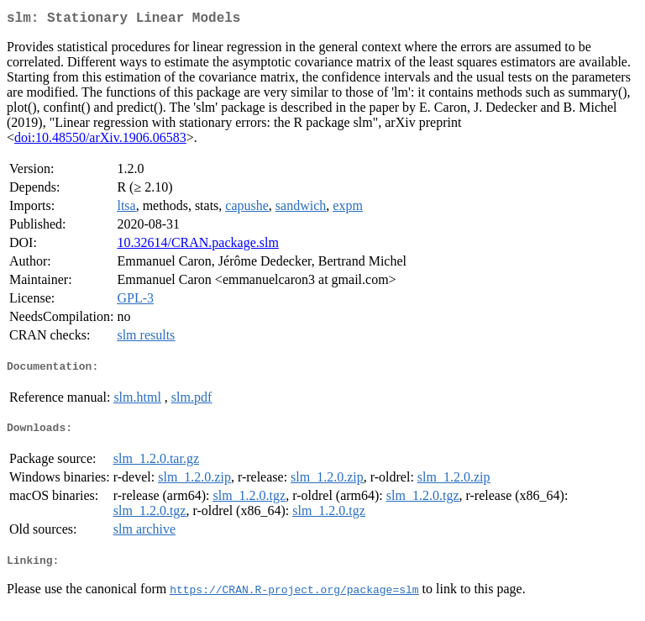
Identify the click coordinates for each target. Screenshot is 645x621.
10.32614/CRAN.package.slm (197, 246)
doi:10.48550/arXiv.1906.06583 (100, 141)
